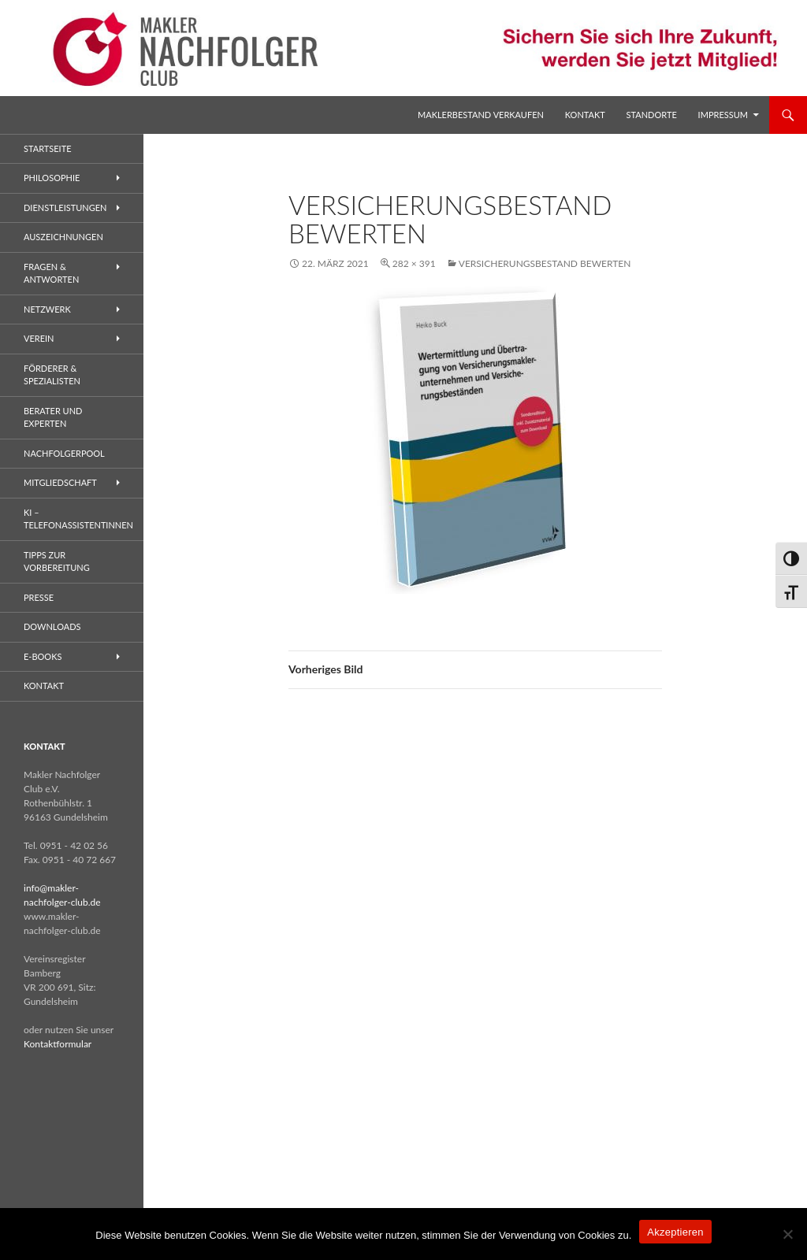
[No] (787, 1234)
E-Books (42, 656)
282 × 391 (414, 263)
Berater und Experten (53, 417)
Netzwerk (47, 309)
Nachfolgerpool (64, 453)
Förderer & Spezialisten (52, 375)
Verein (39, 338)
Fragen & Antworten (51, 273)
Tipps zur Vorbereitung (57, 561)
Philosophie (52, 177)
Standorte (652, 114)
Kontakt (585, 114)
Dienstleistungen (65, 207)
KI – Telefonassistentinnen (78, 519)
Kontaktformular (57, 1044)
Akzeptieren (675, 1232)
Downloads (52, 626)
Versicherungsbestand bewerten (545, 263)
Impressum (723, 114)
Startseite (47, 148)
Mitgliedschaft (60, 482)
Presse (39, 597)
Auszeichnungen (63, 237)
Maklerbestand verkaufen (481, 114)
